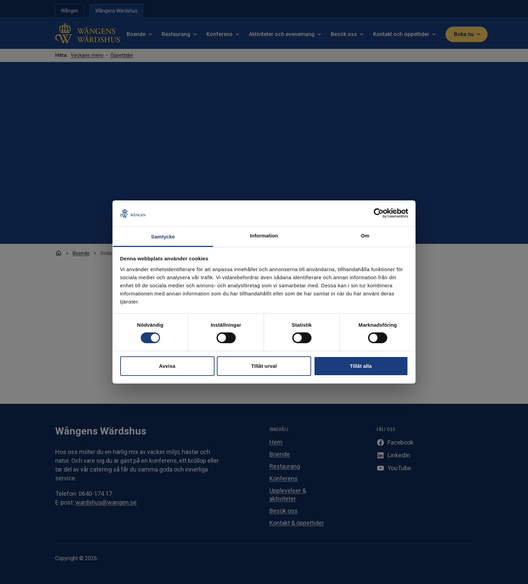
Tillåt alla (361, 366)
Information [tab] (264, 235)
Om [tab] (365, 235)
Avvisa (167, 366)
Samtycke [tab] (163, 236)
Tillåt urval (264, 366)
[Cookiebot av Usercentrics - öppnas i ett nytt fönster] (378, 213)
